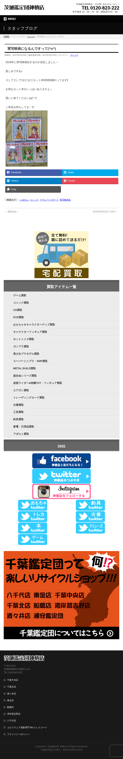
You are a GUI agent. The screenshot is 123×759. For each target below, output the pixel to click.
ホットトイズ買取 (23, 339)
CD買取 (17, 309)
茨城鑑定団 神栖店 (57, 746)
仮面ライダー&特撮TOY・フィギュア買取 (37, 382)
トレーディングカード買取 (29, 397)
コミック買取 (21, 302)
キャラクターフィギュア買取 (30, 331)
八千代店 (11, 720)
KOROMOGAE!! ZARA (106, 211)
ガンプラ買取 (21, 346)
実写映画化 (65, 200)
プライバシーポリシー (18, 734)
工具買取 (18, 411)
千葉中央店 (12, 680)
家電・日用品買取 (23, 426)
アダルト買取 (21, 433)
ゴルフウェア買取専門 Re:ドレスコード (27, 727)
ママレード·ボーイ (49, 200)
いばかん (24, 200)
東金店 (10, 700)
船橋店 (10, 707)
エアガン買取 (21, 390)
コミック (74, 55)
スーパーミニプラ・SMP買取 (30, 361)
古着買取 (18, 404)
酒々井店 (11, 693)
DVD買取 (18, 317)
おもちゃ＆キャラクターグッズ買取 (34, 324)
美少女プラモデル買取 (26, 353)
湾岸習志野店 (13, 714)
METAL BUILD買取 (24, 368)
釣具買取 (18, 419)
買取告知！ (12, 211)
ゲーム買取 (19, 295)
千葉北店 (11, 686)
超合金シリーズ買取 (25, 375)
